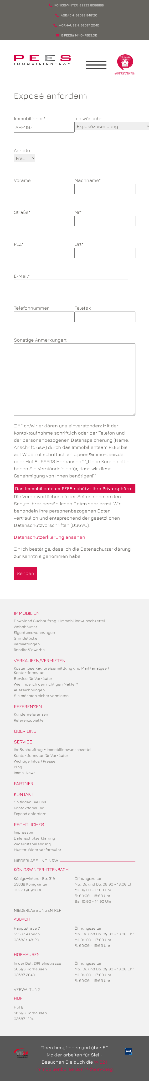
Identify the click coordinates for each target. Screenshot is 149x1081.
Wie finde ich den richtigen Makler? (46, 684)
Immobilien (27, 613)
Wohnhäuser (25, 627)
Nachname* (105, 184)
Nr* (105, 216)
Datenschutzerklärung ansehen (49, 537)
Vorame (44, 184)
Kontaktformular (29, 808)
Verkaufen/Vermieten (40, 660)
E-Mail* (71, 280)
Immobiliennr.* (44, 123)
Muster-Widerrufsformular (37, 849)
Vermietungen (27, 644)
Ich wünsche (89, 118)
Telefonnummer (44, 312)
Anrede (22, 150)
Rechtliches (29, 824)
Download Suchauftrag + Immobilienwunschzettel (59, 621)
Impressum (24, 832)
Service (23, 741)
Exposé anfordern (30, 813)
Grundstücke (25, 638)
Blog (18, 767)
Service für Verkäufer (33, 678)
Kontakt (23, 794)
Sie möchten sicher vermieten (41, 695)
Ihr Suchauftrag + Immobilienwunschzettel (53, 749)
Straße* (44, 216)
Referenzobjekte (29, 720)
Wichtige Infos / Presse (35, 761)
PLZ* (44, 248)
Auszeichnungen (29, 690)
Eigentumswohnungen (34, 632)
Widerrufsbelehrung (32, 844)
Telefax (105, 312)
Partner (23, 783)
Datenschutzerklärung (34, 838)
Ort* (105, 248)
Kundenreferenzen (31, 714)
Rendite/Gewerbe (29, 649)
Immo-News (25, 772)
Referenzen (28, 706)
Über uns (25, 731)
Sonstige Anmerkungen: (74, 376)
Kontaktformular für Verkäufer (41, 755)
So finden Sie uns (30, 802)
